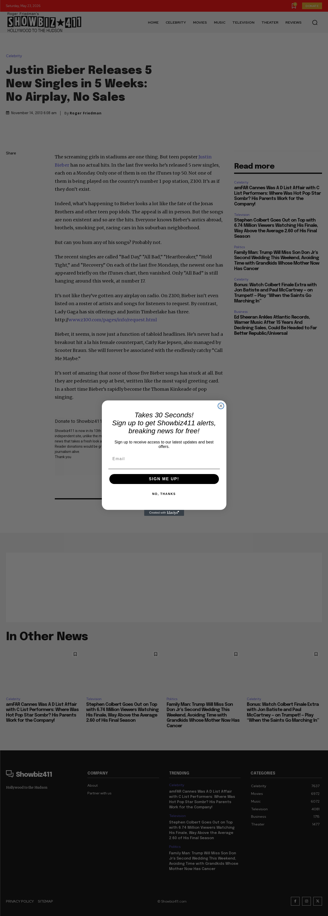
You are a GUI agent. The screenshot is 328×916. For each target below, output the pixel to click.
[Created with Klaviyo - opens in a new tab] (164, 513)
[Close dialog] (221, 406)
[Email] (164, 459)
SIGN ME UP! (164, 479)
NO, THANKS (164, 494)
